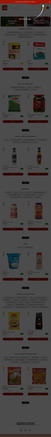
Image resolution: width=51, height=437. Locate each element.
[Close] (49, 1)
